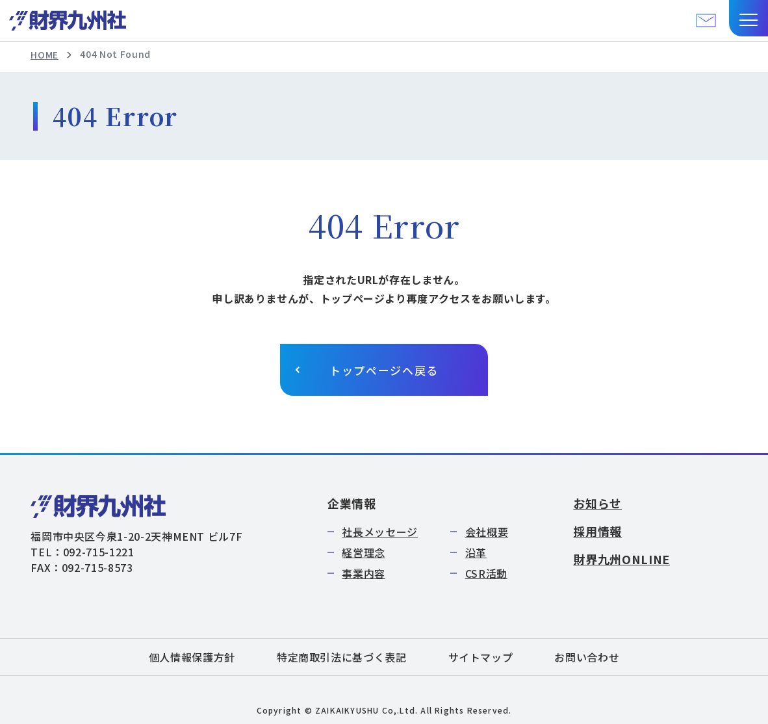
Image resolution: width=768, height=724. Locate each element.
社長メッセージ (379, 531)
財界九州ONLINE (621, 558)
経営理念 (363, 552)
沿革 (476, 552)
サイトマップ (480, 657)
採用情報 (597, 531)
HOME (44, 54)
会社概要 (487, 531)
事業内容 (363, 573)
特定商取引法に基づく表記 (342, 657)
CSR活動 (486, 573)
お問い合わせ (586, 657)
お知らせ (597, 503)
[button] (748, 18)
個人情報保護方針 (192, 657)
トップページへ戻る (384, 370)
